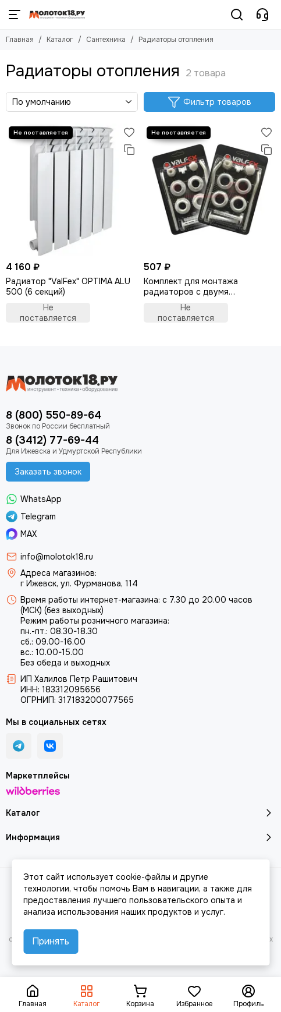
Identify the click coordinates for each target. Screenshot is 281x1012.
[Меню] (14, 14)
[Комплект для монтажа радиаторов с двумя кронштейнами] (210, 189)
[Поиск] (237, 14)
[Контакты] (262, 14)
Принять (50, 941)
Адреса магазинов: (58, 573)
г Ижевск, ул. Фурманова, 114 (79, 583)
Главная (20, 39)
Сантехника (106, 39)
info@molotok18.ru (56, 556)
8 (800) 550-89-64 (53, 415)
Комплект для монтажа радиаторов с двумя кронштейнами (191, 286)
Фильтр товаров (209, 101)
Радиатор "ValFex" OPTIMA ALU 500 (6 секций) (68, 286)
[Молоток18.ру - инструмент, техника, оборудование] (57, 15)
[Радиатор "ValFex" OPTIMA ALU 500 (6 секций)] (72, 189)
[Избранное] (129, 132)
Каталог (60, 39)
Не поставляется (48, 313)
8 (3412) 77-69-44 (52, 440)
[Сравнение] (129, 149)
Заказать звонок (48, 471)
